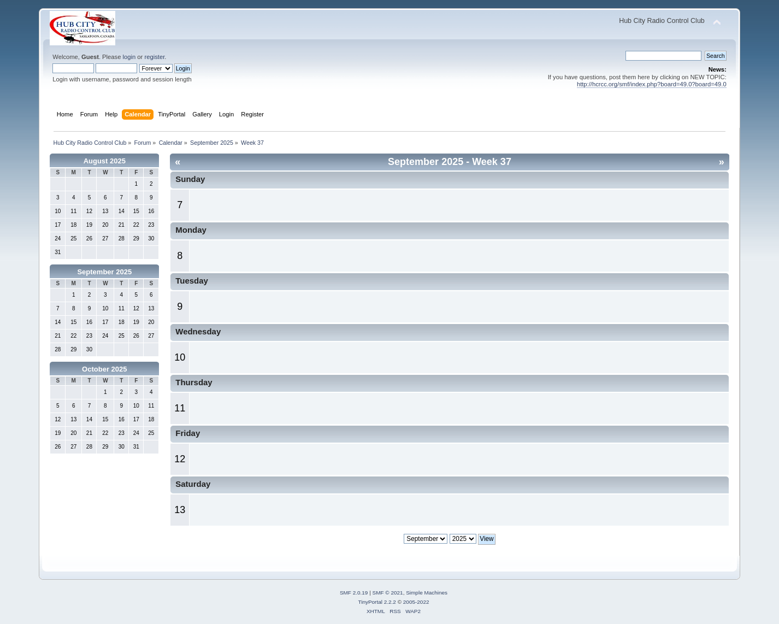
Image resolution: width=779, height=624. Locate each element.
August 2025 (105, 161)
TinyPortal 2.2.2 (377, 602)
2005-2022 (416, 602)
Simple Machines (426, 593)
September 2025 (104, 272)
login (129, 57)
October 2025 (104, 369)
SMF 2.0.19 (354, 593)
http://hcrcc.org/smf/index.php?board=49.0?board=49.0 (652, 84)
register (154, 57)
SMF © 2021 (388, 593)
